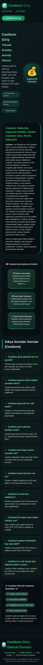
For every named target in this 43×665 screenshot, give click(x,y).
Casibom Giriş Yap (13, 18)
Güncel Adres (7, 11)
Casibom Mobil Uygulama (25, 655)
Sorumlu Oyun (9, 653)
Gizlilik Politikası (26, 653)
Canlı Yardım (21, 11)
